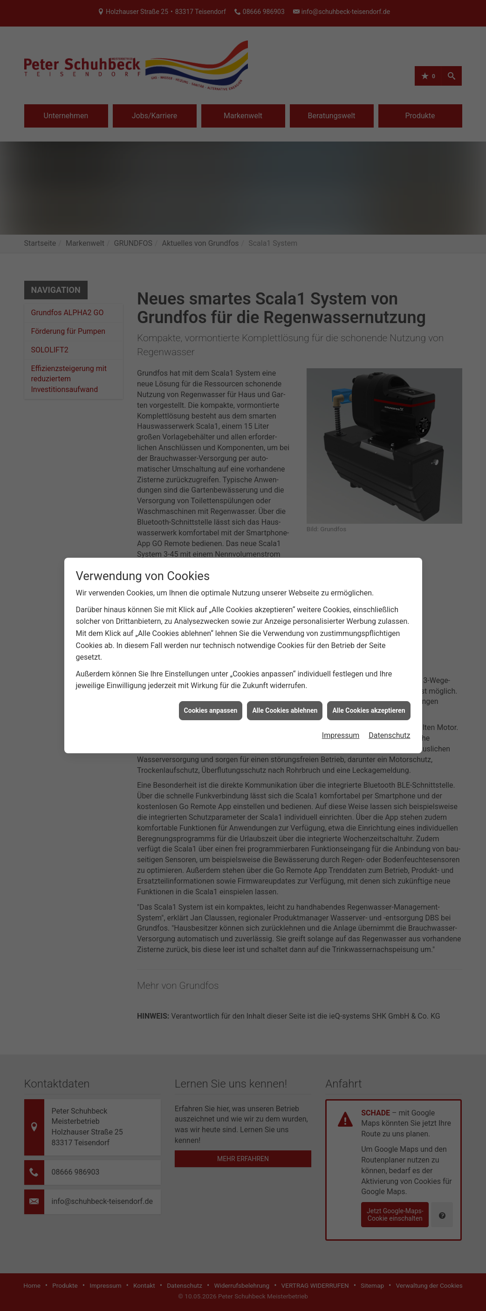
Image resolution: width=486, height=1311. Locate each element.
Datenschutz (389, 716)
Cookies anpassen (211, 691)
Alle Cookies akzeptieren (368, 691)
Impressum (341, 716)
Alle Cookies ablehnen (284, 691)
